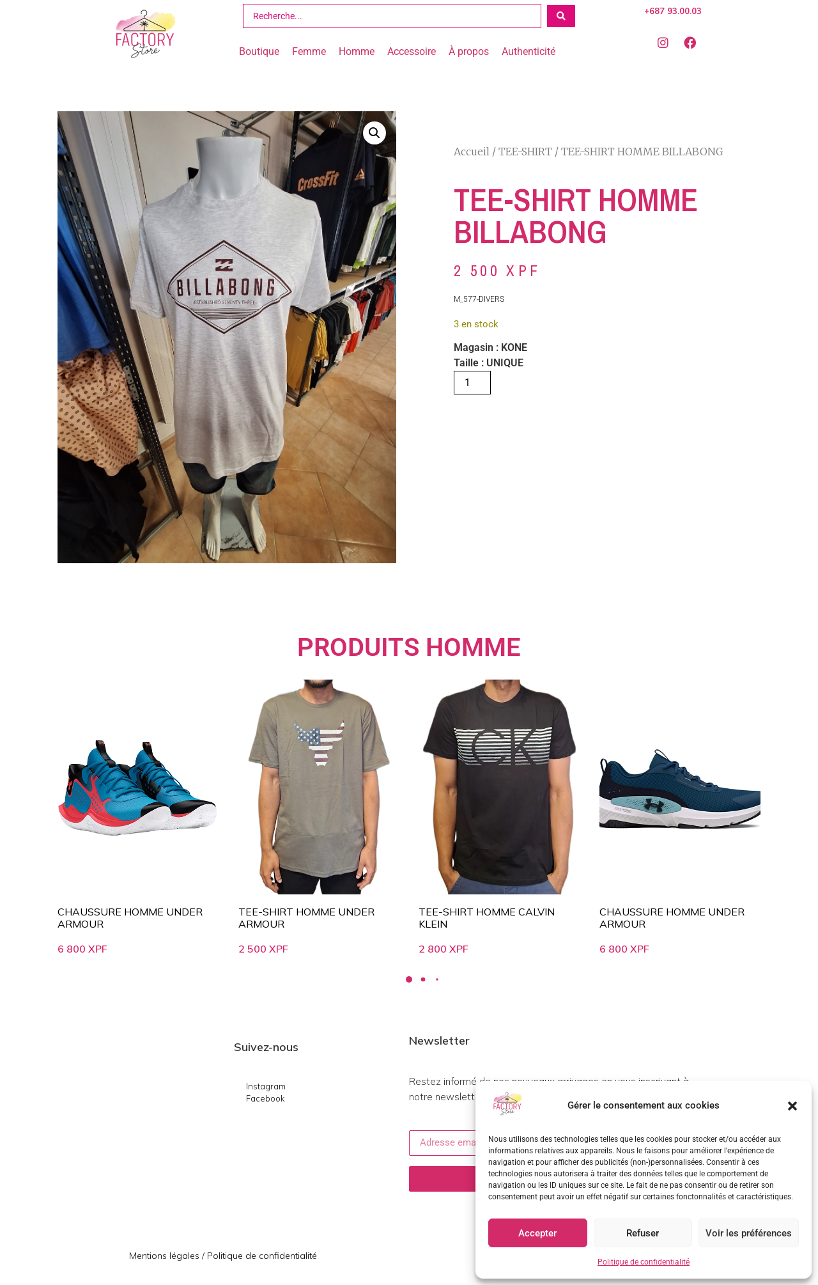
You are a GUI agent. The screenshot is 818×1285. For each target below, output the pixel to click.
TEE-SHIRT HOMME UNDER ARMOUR (306, 917)
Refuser (642, 1233)
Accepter (537, 1233)
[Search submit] (561, 16)
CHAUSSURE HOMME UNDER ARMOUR (130, 917)
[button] (792, 1106)
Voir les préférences (749, 1233)
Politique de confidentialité (644, 1262)
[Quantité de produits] (472, 382)
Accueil (472, 151)
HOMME (473, 647)
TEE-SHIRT (525, 151)
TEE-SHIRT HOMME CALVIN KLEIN (487, 917)
